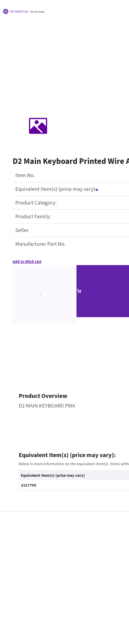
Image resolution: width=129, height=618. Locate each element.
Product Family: (33, 216)
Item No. (25, 175)
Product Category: (36, 202)
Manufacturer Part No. (40, 243)
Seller (22, 230)
